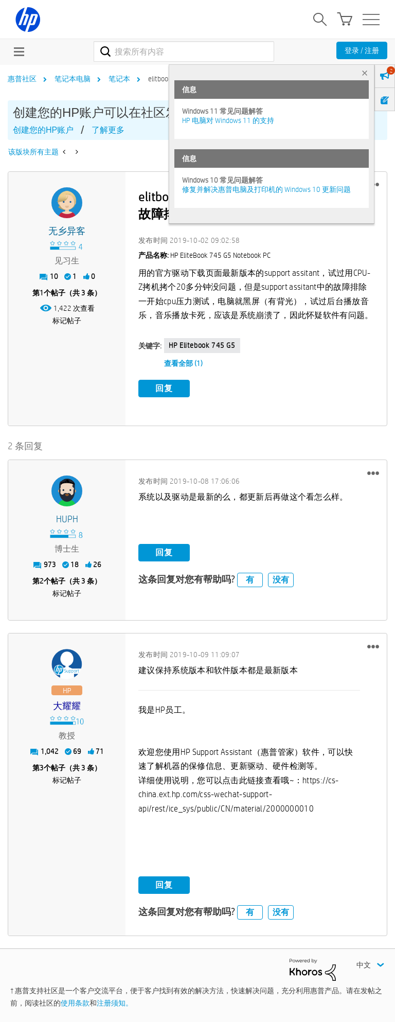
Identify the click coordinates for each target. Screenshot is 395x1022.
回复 (164, 388)
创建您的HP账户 (43, 130)
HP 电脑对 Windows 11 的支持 (228, 120)
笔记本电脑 (73, 78)
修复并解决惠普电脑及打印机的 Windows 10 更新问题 (266, 189)
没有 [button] (281, 579)
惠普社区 (22, 78)
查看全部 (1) (183, 363)
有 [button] (250, 579)
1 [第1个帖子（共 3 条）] (42, 292)
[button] (373, 473)
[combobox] (184, 51)
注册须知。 (115, 1003)
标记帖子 (66, 320)
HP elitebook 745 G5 (202, 345)
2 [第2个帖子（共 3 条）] (42, 581)
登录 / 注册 (362, 50)
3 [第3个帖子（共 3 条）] (42, 767)
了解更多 (108, 130)
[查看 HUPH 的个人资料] (67, 519)
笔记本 (119, 78)
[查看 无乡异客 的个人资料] (67, 231)
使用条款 (75, 1003)
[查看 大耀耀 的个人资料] (67, 706)
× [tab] (365, 72)
